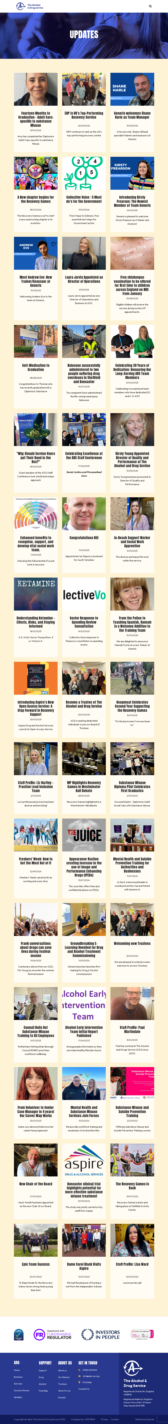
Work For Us (64, 1390)
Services (18, 1383)
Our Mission (64, 1377)
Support (43, 1370)
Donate (62, 1397)
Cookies (115, 1419)
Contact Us (83, 1389)
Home (17, 1370)
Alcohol (42, 1384)
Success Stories (21, 1390)
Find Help (43, 1390)
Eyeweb (150, 1419)
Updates (18, 1397)
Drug (41, 1377)
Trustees (62, 1384)
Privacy (104, 1419)
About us (62, 1370)
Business (18, 1377)
